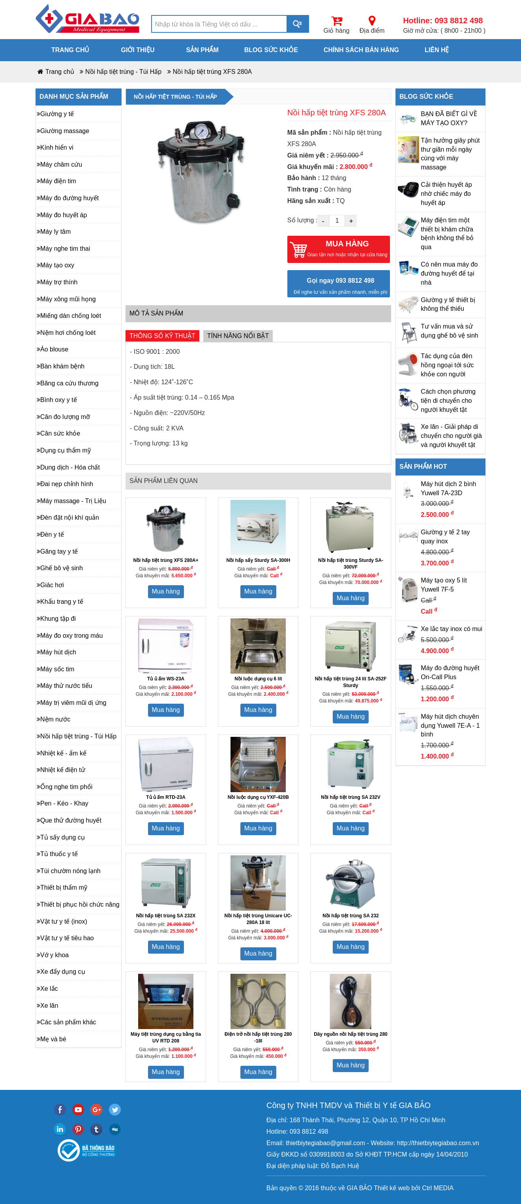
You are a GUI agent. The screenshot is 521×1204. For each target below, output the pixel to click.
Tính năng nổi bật (238, 335)
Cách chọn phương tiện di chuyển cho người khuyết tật (448, 400)
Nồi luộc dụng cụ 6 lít (258, 679)
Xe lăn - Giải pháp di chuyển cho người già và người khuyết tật (451, 435)
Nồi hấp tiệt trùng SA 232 (350, 915)
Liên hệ (437, 50)
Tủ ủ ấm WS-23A (165, 679)
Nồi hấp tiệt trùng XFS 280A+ (165, 560)
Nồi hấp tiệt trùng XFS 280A (212, 71)
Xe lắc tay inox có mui (451, 628)
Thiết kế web (392, 1188)
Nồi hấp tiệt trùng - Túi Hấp (123, 71)
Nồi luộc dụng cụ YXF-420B (258, 797)
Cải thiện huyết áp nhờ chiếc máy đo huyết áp (446, 193)
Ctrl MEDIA (437, 1188)
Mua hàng (166, 591)
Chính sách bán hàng (361, 50)
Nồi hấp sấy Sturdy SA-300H (258, 560)
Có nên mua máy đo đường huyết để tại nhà (449, 273)
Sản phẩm (202, 50)
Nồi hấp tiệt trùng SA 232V (350, 797)
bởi (415, 1188)
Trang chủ (70, 50)
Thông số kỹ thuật (162, 335)
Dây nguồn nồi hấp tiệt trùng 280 (351, 1034)
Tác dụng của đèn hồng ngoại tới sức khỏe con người (447, 365)
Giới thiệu (137, 50)
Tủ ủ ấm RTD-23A (166, 797)
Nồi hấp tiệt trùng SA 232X (166, 915)
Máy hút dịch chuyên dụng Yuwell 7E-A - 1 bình (450, 725)
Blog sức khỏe (271, 50)
